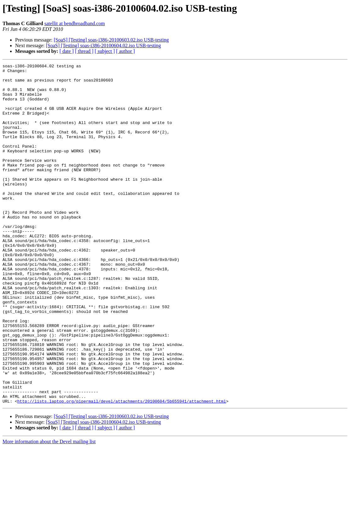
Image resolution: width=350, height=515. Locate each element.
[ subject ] (105, 51)
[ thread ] (84, 51)
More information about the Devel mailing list (49, 509)
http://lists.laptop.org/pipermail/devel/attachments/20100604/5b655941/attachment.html (121, 469)
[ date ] (66, 51)
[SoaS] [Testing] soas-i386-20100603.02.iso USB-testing (111, 39)
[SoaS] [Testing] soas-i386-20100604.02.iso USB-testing (103, 45)
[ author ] (125, 51)
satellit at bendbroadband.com (74, 23)
